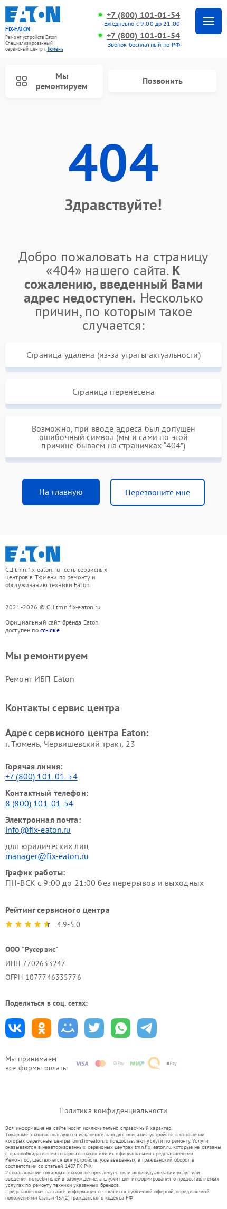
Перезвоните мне (157, 492)
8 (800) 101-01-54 (39, 803)
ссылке (50, 630)
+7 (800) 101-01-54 (143, 15)
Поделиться (15, 1028)
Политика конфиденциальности (113, 1110)
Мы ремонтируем (52, 81)
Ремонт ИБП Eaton (39, 679)
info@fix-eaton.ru (38, 829)
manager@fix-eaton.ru (47, 856)
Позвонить (163, 80)
